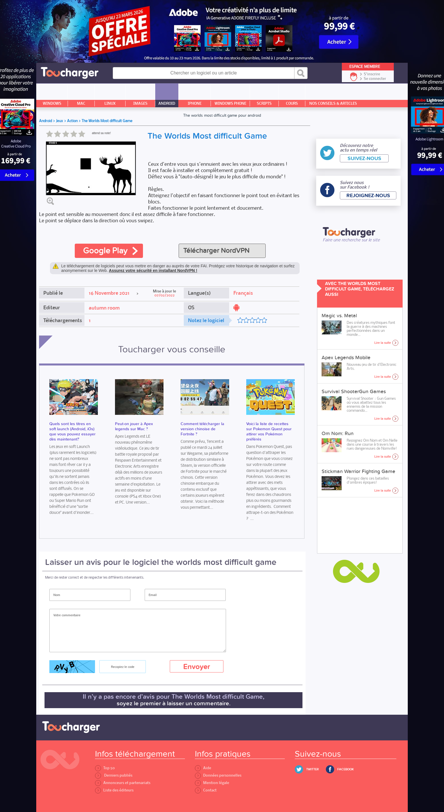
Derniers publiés (113, 775)
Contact (206, 790)
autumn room (104, 307)
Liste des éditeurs (114, 790)
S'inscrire (372, 74)
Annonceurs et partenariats (122, 782)
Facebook (345, 769)
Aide (203, 768)
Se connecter (375, 78)
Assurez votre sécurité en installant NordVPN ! (153, 270)
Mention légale (212, 782)
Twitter (312, 769)
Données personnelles (218, 775)
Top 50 (105, 768)
